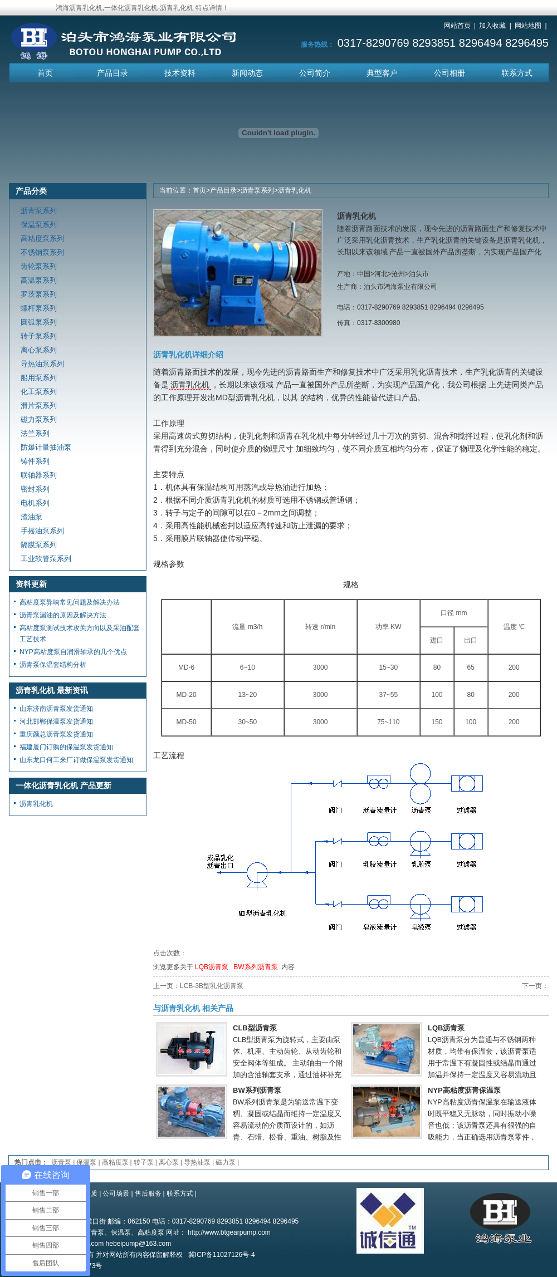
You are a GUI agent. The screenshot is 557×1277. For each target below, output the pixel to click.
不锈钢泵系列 (42, 252)
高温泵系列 (39, 280)
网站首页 (457, 26)
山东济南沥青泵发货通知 (56, 709)
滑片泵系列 (39, 405)
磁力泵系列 (39, 419)
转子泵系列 (39, 336)
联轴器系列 (39, 475)
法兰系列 (35, 433)
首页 (45, 72)
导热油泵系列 (42, 364)
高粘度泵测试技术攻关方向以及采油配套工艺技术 (79, 633)
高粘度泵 (115, 1162)
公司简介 (314, 72)
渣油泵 (31, 517)
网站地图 (528, 26)
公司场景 (115, 1193)
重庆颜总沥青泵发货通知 (56, 734)
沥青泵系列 (257, 190)
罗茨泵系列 (39, 294)
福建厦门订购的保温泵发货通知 (66, 747)
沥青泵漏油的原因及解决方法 (62, 615)
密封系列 (35, 489)
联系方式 (516, 72)
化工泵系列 (39, 391)
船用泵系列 (39, 378)
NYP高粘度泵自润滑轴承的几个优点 (73, 652)
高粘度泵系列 (42, 238)
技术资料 (180, 72)
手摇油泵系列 (42, 531)
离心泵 (169, 1162)
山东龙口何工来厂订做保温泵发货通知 (76, 760)
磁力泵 (226, 1162)
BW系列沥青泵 (255, 967)
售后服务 (148, 1193)
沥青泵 (61, 1162)
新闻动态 (247, 72)
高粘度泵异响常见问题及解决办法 (69, 602)
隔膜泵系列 (39, 545)
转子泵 (144, 1162)
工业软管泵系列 (46, 558)
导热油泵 (197, 1162)
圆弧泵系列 (39, 322)
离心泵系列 (39, 350)
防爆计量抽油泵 (46, 447)
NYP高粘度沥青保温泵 (464, 1090)
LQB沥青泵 (211, 967)
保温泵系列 (39, 224)
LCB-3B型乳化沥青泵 (211, 986)
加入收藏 (492, 26)
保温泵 (86, 1162)
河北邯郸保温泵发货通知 (56, 721)
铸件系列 (35, 461)
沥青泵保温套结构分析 (52, 665)
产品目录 (112, 72)
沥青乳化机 (294, 190)
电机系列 (35, 503)
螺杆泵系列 (39, 308)
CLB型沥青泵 (255, 1028)
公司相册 (449, 72)
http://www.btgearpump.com (229, 1232)
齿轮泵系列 (39, 266)
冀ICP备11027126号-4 (221, 1255)
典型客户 (382, 72)
